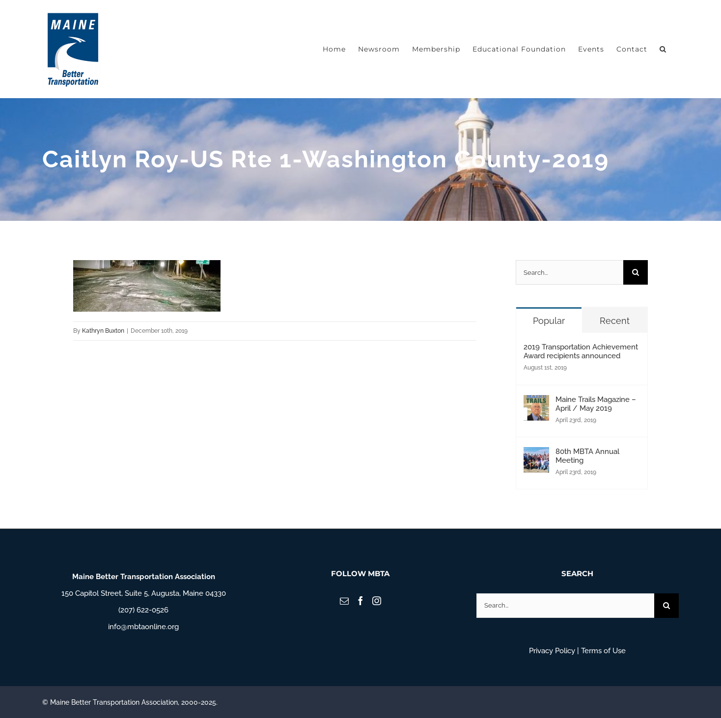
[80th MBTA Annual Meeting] (536, 455)
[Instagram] (376, 600)
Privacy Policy (552, 650)
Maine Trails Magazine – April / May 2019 (595, 404)
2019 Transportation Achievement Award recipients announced (581, 351)
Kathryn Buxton (103, 330)
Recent (615, 321)
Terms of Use (603, 650)
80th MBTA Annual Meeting (587, 456)
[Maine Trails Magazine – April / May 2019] (536, 403)
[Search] (635, 272)
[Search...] (569, 272)
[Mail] (344, 600)
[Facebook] (360, 600)
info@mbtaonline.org (143, 626)
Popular (549, 321)
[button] (663, 49)
